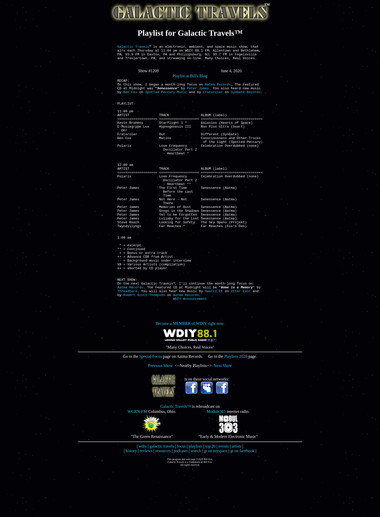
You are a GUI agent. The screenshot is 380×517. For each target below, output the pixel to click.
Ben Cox (130, 98)
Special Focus (150, 404)
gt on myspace (215, 499)
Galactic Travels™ (175, 454)
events (223, 494)
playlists (195, 494)
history (131, 499)
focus (181, 494)
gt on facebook (242, 499)
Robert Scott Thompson (144, 342)
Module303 (216, 460)
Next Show (223, 414)
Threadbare (127, 337)
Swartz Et (214, 337)
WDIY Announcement (190, 346)
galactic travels (162, 494)
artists (236, 494)
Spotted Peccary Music (166, 98)
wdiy (143, 494)
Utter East (241, 337)
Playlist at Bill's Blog (190, 80)
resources (162, 499)
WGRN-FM (137, 460)
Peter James (198, 94)
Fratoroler (213, 98)
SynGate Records (246, 98)
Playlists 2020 (235, 404)
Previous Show (160, 414)
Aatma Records (218, 89)
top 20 (210, 494)
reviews (146, 499)
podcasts (181, 499)
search (195, 499)
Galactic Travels (133, 47)
